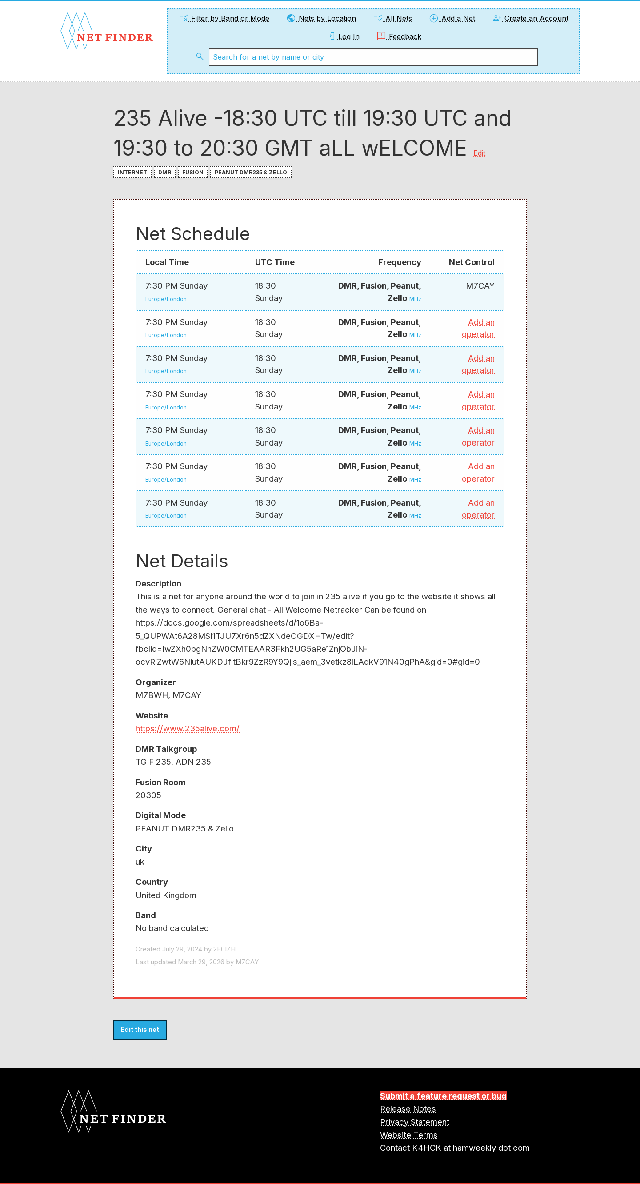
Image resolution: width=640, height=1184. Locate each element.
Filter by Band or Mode (223, 18)
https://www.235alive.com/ (188, 728)
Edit (479, 153)
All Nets (392, 18)
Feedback (398, 36)
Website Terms (409, 1135)
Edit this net (139, 1029)
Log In (342, 36)
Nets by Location (321, 18)
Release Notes (408, 1108)
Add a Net (451, 18)
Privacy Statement (414, 1122)
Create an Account (530, 18)
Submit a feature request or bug (443, 1095)
